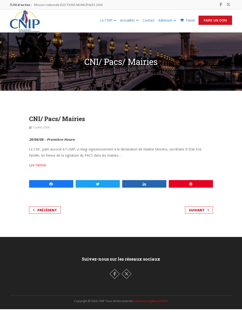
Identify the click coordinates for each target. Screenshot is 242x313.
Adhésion (167, 22)
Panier (187, 22)
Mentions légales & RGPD (151, 305)
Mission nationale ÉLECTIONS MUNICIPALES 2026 (68, 5)
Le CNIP (108, 22)
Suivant (199, 214)
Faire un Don (215, 22)
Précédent (45, 214)
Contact (149, 22)
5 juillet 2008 (41, 131)
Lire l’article (37, 169)
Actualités (129, 22)
